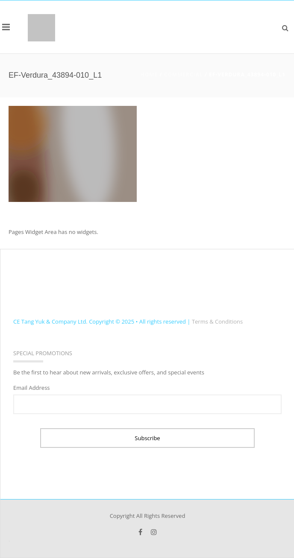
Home (149, 74)
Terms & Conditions (217, 321)
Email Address (31, 387)
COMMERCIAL (183, 74)
